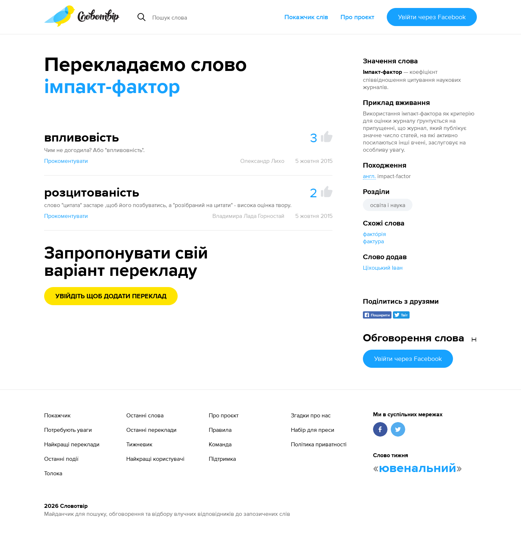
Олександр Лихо (262, 160)
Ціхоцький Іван (383, 267)
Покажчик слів (306, 17)
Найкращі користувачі (155, 458)
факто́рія (374, 234)
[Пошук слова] (207, 17)
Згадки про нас (311, 415)
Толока (53, 473)
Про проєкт (357, 17)
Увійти (432, 17)
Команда (220, 444)
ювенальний (417, 468)
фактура (373, 241)
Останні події (61, 458)
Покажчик (57, 415)
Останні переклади (151, 429)
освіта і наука (387, 205)
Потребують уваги (68, 429)
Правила (220, 429)
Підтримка (222, 458)
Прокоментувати (66, 160)
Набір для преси (312, 429)
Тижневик (139, 444)
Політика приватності (319, 444)
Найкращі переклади (71, 444)
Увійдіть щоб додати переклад (110, 296)
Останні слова (145, 415)
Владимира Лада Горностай (248, 215)
